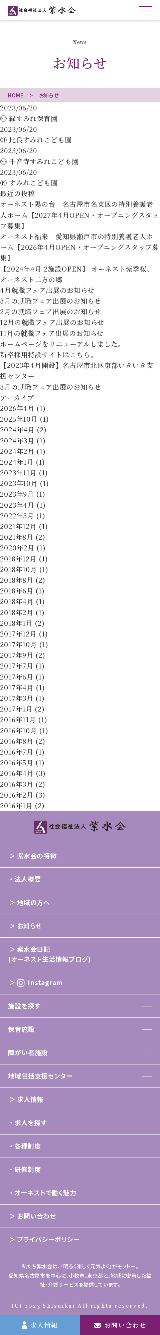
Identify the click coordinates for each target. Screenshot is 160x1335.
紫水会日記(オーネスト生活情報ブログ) (49, 954)
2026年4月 (17, 408)
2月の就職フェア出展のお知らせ (50, 311)
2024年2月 (17, 451)
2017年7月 (16, 666)
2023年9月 (17, 494)
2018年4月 (17, 601)
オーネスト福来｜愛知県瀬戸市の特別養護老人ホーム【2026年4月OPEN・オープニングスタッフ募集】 (79, 247)
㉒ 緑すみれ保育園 (29, 118)
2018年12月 (18, 558)
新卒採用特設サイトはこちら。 (49, 354)
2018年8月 (16, 580)
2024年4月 (17, 429)
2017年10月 (18, 644)
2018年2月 (16, 612)
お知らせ (29, 925)
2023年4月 (17, 505)
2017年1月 (16, 709)
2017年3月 (16, 698)
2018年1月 (16, 623)
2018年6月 (16, 590)
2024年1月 (17, 462)
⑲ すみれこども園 (29, 182)
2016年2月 (16, 795)
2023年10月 (19, 483)
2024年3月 (17, 440)
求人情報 (30, 1099)
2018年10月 (18, 569)
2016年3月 (16, 784)
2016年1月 (16, 805)
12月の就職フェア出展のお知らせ (52, 322)
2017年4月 (17, 687)
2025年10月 (19, 419)
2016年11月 (18, 719)
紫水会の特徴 (37, 855)
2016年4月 (17, 773)
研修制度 (27, 1169)
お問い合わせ (36, 1216)
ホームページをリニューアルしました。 (62, 344)
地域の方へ (33, 902)
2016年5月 (16, 762)
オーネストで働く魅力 (45, 1192)
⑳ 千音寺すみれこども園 (39, 161)
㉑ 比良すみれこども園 (36, 139)
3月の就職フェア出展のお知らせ (50, 301)
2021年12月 (18, 526)
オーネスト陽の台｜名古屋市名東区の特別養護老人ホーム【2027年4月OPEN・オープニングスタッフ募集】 (79, 214)
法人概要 (27, 879)
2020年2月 (17, 547)
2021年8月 (16, 537)
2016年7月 (16, 752)
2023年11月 (18, 472)
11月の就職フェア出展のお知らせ (52, 333)
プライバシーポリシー (48, 1239)
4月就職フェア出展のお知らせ (47, 290)
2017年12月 (18, 633)
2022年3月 (17, 515)
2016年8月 (16, 741)
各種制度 (27, 1146)
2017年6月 (16, 677)
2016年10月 (18, 730)
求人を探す (30, 1122)
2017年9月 (16, 655)
